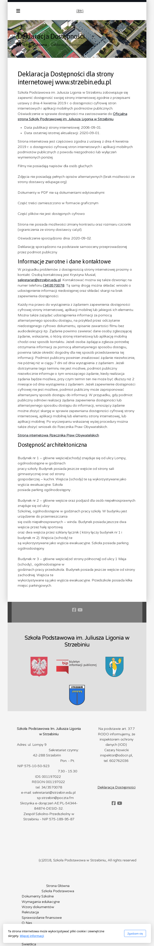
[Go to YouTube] (80, 610)
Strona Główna (35, 45)
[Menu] (18, 11)
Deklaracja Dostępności (116, 787)
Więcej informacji (32, 936)
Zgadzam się (135, 933)
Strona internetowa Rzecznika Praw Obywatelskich (58, 435)
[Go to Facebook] (74, 610)
